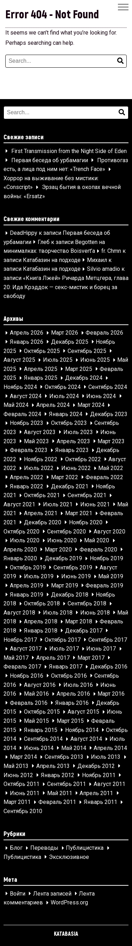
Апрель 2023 (73, 441)
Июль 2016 (78, 685)
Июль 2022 (39, 468)
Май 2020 (96, 540)
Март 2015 (70, 721)
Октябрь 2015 (42, 712)
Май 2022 (110, 468)
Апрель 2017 (53, 657)
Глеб (44, 242)
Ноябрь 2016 (26, 675)
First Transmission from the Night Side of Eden (69, 151)
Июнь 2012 (18, 775)
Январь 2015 (40, 730)
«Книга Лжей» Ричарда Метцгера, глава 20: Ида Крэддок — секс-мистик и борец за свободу (66, 287)
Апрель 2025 (40, 369)
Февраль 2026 (104, 333)
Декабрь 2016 (108, 667)
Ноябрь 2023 (26, 423)
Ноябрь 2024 (20, 387)
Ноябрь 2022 (40, 459)
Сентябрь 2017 (107, 639)
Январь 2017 (65, 667)
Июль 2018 (58, 612)
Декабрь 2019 (63, 558)
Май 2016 (36, 694)
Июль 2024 (64, 396)
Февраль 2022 (104, 477)
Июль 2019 (39, 576)
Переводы (44, 848)
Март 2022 (64, 477)
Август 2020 (109, 531)
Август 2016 (40, 685)
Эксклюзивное (69, 857)
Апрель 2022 (26, 477)
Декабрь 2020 (42, 522)
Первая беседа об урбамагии (49, 160)
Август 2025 (19, 360)
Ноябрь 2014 (82, 730)
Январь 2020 (20, 558)
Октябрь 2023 (69, 423)
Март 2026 (64, 333)
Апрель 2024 (53, 405)
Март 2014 (23, 757)
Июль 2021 (58, 504)
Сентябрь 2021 (87, 495)
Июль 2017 (64, 649)
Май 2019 (110, 576)
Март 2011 (17, 802)
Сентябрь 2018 (87, 603)
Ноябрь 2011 (98, 775)
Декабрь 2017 (83, 630)
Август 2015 (83, 712)
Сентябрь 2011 (66, 784)
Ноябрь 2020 (85, 522)
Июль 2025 (58, 360)
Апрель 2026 (26, 333)
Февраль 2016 (29, 703)
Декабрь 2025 (69, 341)
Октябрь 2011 (21, 784)
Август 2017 (26, 649)
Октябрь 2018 (42, 603)
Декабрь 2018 (69, 594)
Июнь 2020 (62, 540)
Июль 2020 (24, 540)
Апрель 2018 (40, 621)
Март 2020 (58, 549)
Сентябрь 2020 (66, 531)
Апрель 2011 (96, 793)
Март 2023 (111, 441)
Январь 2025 (40, 378)
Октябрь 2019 (28, 567)
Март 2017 (91, 657)
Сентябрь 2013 (64, 757)
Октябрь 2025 (42, 351)
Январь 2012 (57, 775)
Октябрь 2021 (42, 495)
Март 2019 (64, 585)
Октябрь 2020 (21, 531)
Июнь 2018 (95, 612)
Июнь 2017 (101, 649)
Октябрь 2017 (63, 639)
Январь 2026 (26, 341)
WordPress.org (69, 902)
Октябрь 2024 (63, 387)
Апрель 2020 (20, 549)
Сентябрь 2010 (23, 811)
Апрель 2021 (40, 513)
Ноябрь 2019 (106, 558)
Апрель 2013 (53, 766)
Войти (17, 893)
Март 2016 (111, 694)
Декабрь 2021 (69, 486)
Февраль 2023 (29, 450)
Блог (16, 848)
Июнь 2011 (24, 793)
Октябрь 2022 (83, 459)
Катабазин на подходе (52, 260)
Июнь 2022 (76, 468)
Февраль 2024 (22, 414)
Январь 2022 (26, 486)
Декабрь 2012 (96, 766)
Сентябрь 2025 (87, 351)
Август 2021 (19, 504)
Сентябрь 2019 (73, 567)
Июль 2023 (78, 432)
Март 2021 (78, 513)
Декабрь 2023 (108, 414)
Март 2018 (78, 621)
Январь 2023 (72, 450)
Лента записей (52, 893)
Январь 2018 (40, 630)
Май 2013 (16, 766)
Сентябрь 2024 (107, 387)
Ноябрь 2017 (20, 639)
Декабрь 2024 (83, 378)
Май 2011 (59, 793)
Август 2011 (109, 784)
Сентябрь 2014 (43, 739)
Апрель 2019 (26, 585)
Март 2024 (91, 405)
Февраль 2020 (98, 549)
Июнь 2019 (76, 576)
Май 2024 (16, 405)
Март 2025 (78, 369)
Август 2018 (19, 612)
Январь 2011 (100, 802)
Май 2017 (16, 657)
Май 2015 (36, 721)
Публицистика (84, 848)
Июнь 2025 (95, 360)
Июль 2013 (105, 757)
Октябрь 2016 (69, 675)
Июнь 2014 (39, 748)
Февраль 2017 (22, 667)
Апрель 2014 (110, 748)
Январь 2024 (65, 414)
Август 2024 (26, 396)
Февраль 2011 (57, 802)
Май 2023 (36, 441)
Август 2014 (86, 739)
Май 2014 (73, 748)
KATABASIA (66, 933)
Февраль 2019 (104, 585)
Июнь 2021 (95, 504)
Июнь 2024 (101, 396)
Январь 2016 (72, 703)
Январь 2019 (26, 594)
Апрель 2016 (73, 694)
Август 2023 (40, 432)
